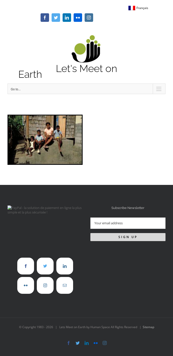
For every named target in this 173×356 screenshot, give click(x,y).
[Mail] (64, 285)
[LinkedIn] (64, 266)
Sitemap (148, 327)
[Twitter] (45, 266)
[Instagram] (45, 285)
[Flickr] (25, 285)
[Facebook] (25, 266)
